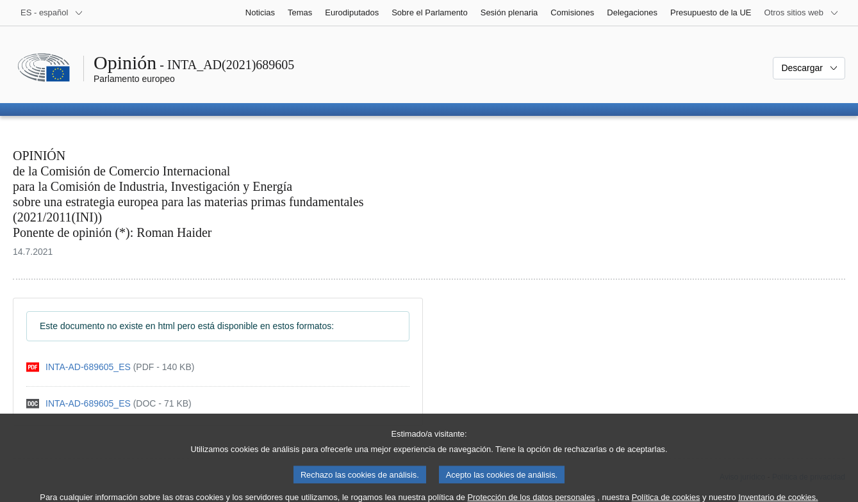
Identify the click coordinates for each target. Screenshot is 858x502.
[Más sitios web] (801, 13)
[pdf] (110, 367)
